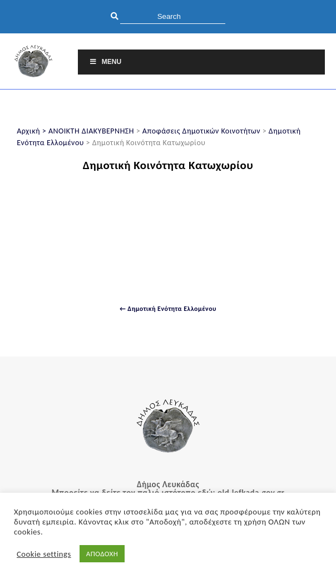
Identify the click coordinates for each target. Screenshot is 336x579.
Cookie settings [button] (44, 554)
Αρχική (28, 131)
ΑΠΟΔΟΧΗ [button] (102, 554)
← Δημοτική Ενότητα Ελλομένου (168, 309)
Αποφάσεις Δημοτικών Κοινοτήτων (201, 131)
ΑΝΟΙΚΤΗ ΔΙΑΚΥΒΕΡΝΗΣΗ (91, 131)
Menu (105, 62)
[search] (172, 16)
